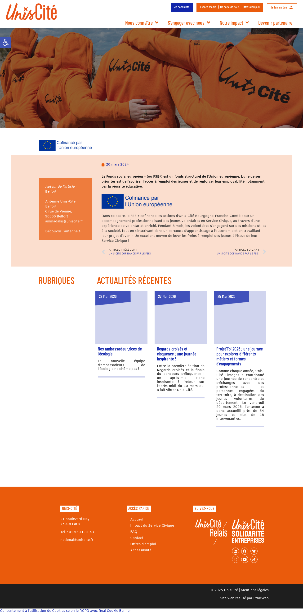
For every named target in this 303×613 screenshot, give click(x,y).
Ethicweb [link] (261, 598)
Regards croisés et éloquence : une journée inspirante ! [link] (176, 353)
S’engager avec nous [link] (189, 23)
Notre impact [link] (234, 23)
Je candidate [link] (181, 7)
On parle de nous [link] (229, 7)
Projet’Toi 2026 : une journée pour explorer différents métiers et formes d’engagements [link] (239, 356)
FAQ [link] (132, 532)
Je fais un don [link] (282, 7)
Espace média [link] (208, 7)
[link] (5, 42)
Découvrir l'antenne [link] (62, 231)
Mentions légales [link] (255, 590)
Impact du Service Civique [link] (150, 526)
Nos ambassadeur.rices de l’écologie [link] (120, 351)
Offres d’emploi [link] (251, 7)
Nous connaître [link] (141, 23)
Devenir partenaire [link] (275, 22)
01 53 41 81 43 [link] (81, 532)
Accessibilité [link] (139, 550)
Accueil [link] (135, 519)
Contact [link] (136, 538)
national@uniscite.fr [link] (76, 540)
